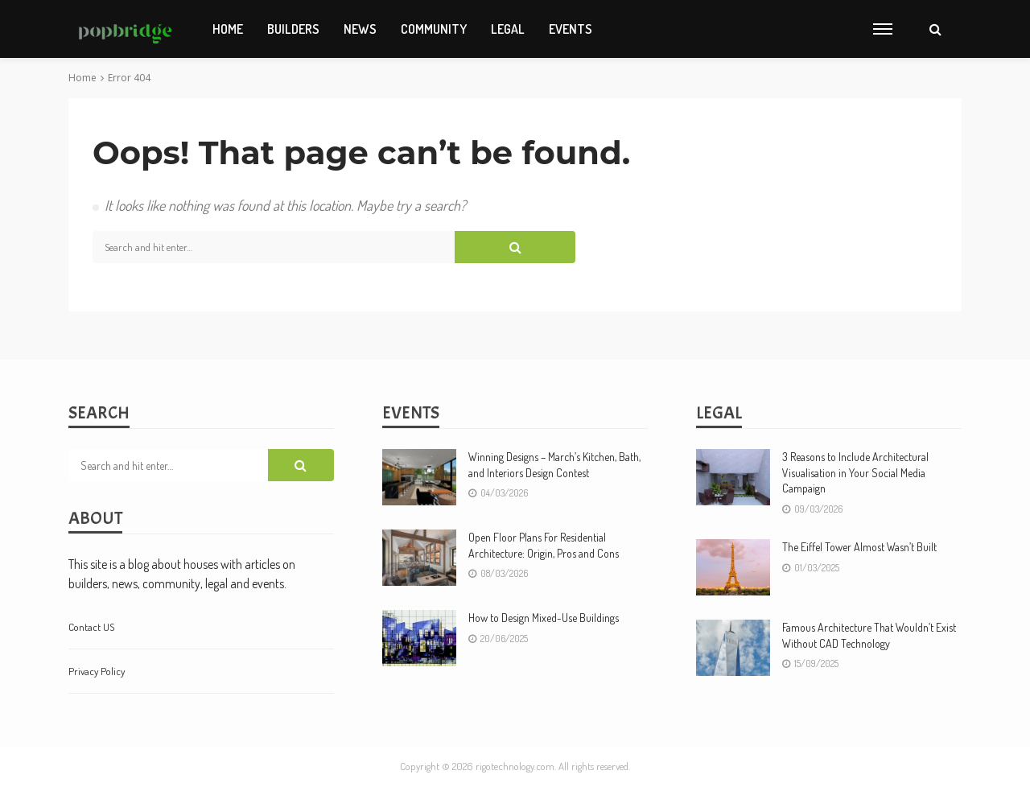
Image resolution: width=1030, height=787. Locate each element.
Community (434, 29)
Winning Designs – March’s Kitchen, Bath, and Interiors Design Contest (554, 465)
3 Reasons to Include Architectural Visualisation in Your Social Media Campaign (855, 472)
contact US (91, 626)
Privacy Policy (96, 671)
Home (227, 29)
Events (570, 29)
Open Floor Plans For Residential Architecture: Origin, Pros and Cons (543, 545)
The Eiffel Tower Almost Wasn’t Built (859, 547)
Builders (293, 29)
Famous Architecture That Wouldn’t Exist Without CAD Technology (869, 635)
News (360, 29)
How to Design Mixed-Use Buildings (543, 617)
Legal (508, 29)
